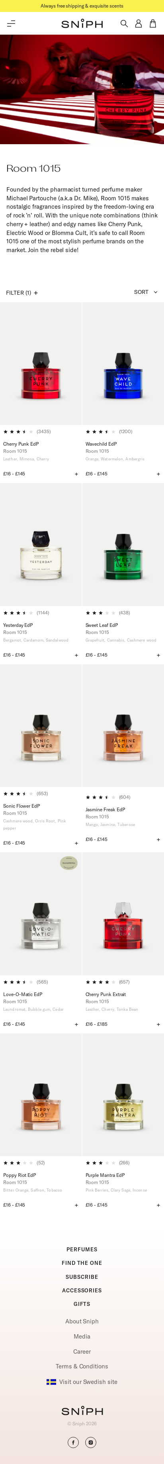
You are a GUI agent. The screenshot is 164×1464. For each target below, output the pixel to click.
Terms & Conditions (82, 1366)
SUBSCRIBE (82, 1277)
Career (82, 1351)
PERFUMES (81, 1249)
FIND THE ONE (82, 1263)
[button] (82, 23)
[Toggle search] (124, 23)
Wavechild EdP (101, 444)
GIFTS (82, 1304)
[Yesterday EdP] (41, 544)
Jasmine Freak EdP (105, 809)
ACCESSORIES (82, 1290)
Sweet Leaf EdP (102, 625)
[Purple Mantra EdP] (123, 1094)
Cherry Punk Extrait (106, 994)
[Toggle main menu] (11, 23)
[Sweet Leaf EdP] (123, 544)
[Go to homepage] (82, 1411)
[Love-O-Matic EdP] (41, 913)
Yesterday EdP (18, 625)
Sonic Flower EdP (21, 806)
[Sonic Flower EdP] (41, 725)
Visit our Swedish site (82, 1382)
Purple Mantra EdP (105, 1175)
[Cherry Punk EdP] (41, 363)
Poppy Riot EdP (19, 1175)
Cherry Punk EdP (21, 444)
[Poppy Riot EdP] (41, 1094)
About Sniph (82, 1321)
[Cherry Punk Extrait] (123, 913)
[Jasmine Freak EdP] (123, 727)
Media (82, 1336)
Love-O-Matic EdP (22, 994)
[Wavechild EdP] (123, 363)
